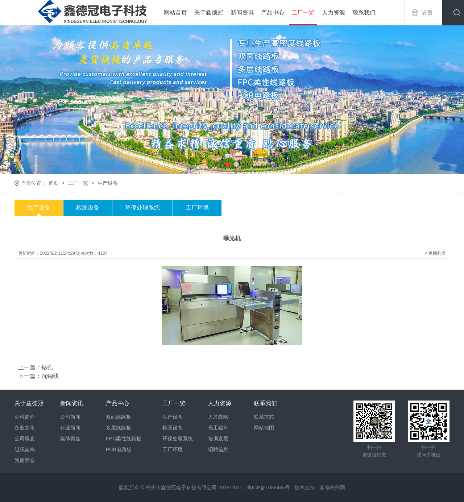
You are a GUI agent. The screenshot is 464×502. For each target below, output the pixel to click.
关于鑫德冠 (208, 12)
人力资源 (333, 12)
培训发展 (218, 438)
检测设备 (87, 207)
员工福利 (218, 428)
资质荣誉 (24, 460)
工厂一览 (303, 12)
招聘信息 (218, 449)
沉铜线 (50, 376)
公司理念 (24, 438)
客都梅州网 (332, 487)
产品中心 (272, 12)
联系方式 (264, 417)
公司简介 (24, 417)
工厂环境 (197, 207)
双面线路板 (118, 417)
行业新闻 (70, 428)
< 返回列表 (435, 253)
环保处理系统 (142, 207)
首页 (53, 183)
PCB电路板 (119, 449)
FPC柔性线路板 (123, 438)
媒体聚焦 (70, 438)
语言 (427, 12)
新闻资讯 (242, 12)
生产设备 (108, 183)
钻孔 (47, 367)
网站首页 (175, 12)
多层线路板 (118, 428)
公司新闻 (70, 417)
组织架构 (24, 449)
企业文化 (24, 428)
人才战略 (218, 417)
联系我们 (364, 12)
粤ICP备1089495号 (268, 487)
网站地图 (264, 428)
